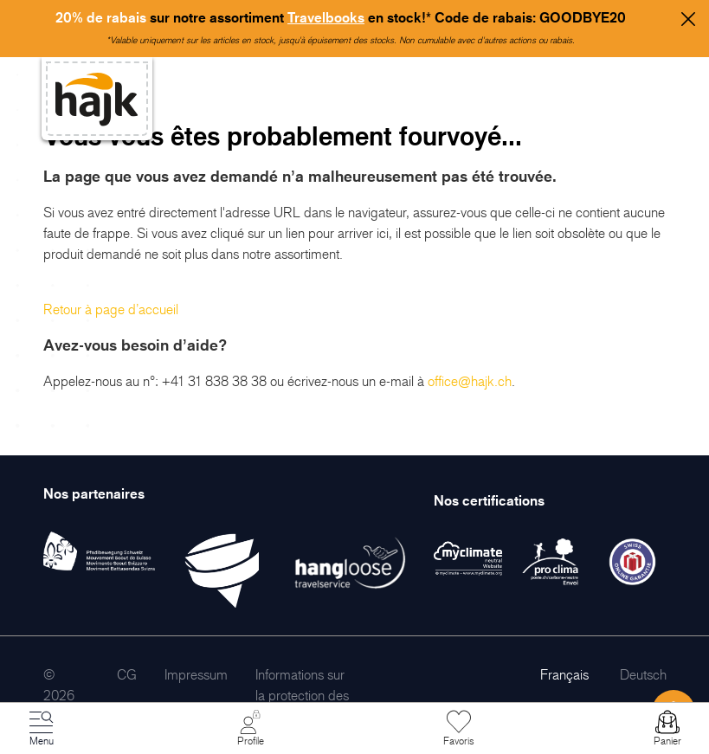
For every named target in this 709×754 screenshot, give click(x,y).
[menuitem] (127, 674)
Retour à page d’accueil (110, 309)
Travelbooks (325, 17)
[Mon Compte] (250, 729)
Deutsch (643, 674)
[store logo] (97, 99)
